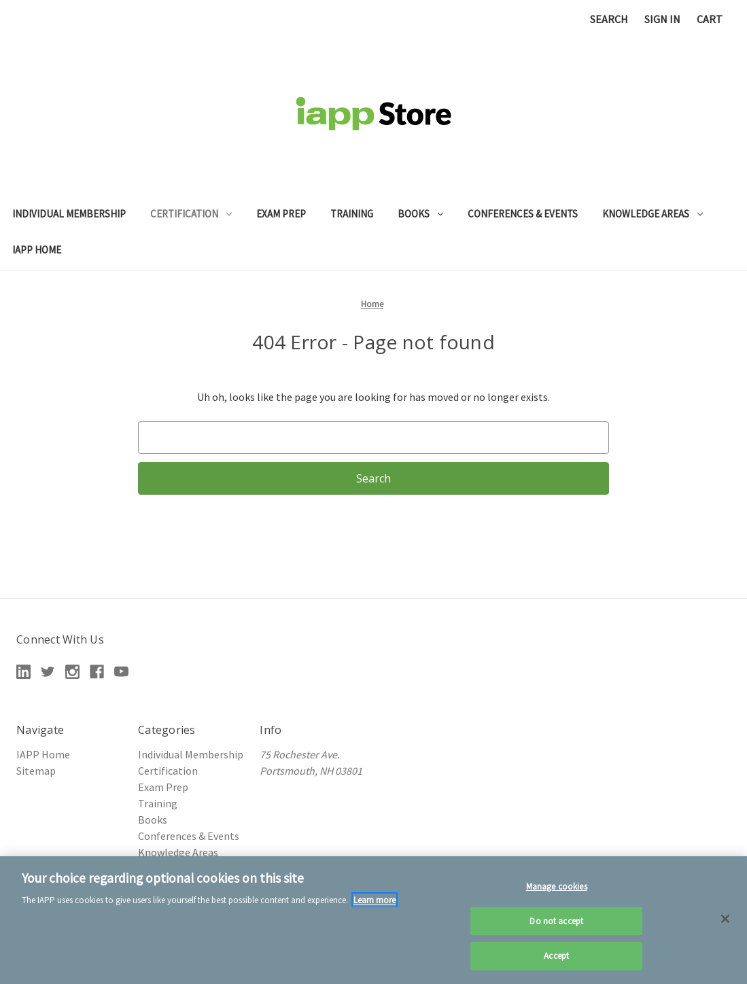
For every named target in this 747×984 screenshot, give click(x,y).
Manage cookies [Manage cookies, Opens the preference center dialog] (556, 886)
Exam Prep (281, 213)
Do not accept (556, 921)
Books (420, 213)
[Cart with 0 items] (710, 19)
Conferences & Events (523, 213)
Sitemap (36, 770)
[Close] (725, 919)
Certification (191, 213)
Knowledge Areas (652, 213)
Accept (556, 956)
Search (609, 19)
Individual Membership (69, 213)
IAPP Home (36, 249)
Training (351, 213)
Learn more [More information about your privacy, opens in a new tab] (374, 900)
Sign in (662, 19)
